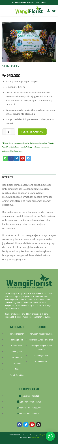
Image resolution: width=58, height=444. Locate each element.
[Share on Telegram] (28, 158)
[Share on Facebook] (11, 158)
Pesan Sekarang (32, 131)
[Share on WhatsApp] (5, 158)
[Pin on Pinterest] (22, 158)
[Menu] (4, 10)
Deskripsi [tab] (7, 177)
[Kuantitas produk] (8, 131)
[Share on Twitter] (16, 158)
